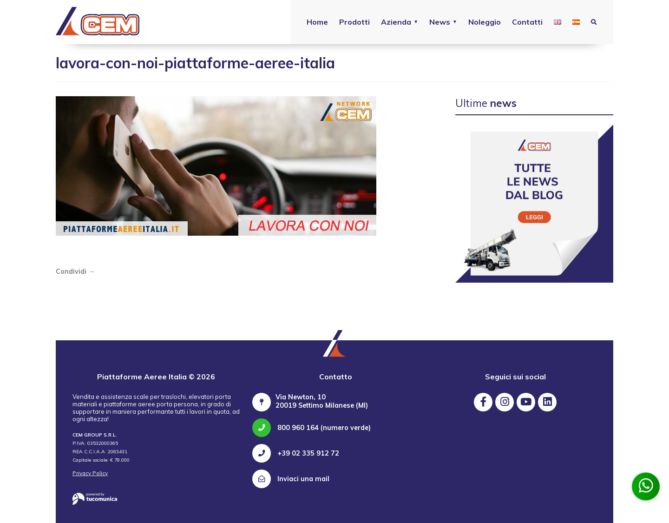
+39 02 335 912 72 (295, 453)
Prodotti (354, 21)
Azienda (396, 21)
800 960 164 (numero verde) (311, 428)
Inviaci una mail (290, 479)
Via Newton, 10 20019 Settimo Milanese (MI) (321, 401)
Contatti (527, 21)
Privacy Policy (90, 473)
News (439, 21)
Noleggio (484, 21)
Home (317, 21)
